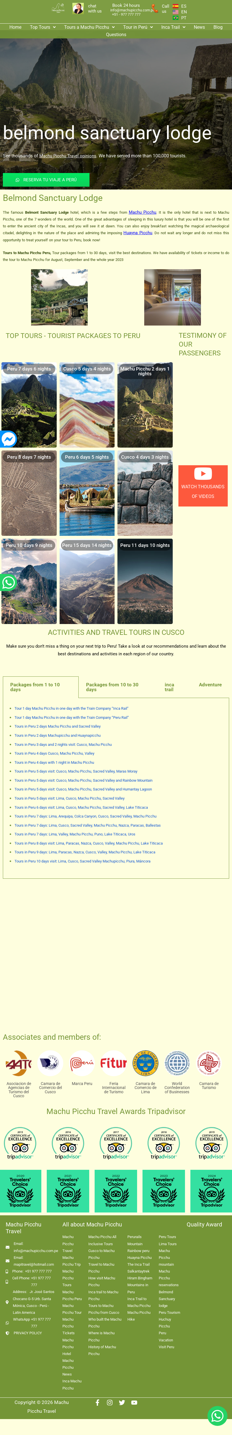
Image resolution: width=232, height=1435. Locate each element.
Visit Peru (166, 1347)
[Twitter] (122, 1402)
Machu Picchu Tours (68, 1278)
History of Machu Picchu (102, 1350)
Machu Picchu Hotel (68, 1347)
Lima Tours (168, 1244)
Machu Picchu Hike (138, 1315)
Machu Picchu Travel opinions (67, 155)
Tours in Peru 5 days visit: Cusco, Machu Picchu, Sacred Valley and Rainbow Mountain (83, 780)
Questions (116, 34)
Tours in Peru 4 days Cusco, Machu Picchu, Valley (54, 753)
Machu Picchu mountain (166, 1258)
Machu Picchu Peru (72, 1295)
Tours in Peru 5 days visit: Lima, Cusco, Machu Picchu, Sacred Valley (70, 798)
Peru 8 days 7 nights (29, 457)
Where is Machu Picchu (101, 1336)
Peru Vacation (166, 1336)
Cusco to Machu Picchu (101, 1254)
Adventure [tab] (210, 684)
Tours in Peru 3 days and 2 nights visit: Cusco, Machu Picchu (63, 744)
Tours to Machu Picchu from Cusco (103, 1309)
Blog (218, 27)
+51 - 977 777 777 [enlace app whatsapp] (126, 14)
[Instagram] (110, 1402)
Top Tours (43, 27)
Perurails (134, 1237)
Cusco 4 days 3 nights (145, 457)
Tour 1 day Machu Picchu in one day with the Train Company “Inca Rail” (72, 708)
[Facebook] (97, 1402)
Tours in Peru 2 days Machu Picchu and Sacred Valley (58, 726)
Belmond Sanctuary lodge (167, 1299)
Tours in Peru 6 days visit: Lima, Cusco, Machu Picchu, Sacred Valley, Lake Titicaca (81, 807)
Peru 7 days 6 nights (29, 369)
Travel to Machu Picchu (101, 1267)
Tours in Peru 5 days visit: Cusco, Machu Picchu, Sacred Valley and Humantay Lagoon (83, 789)
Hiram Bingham (139, 1278)
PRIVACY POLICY (28, 1333)
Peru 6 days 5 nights (87, 457)
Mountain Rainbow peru (138, 1247)
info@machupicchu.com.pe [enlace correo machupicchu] (132, 10)
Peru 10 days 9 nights (29, 545)
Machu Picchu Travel (68, 1244)
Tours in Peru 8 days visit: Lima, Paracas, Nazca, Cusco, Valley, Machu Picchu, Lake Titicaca (89, 843)
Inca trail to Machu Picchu (103, 1295)
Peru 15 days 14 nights (87, 545)
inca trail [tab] (169, 687)
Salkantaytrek (138, 1271)
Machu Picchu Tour (72, 1309)
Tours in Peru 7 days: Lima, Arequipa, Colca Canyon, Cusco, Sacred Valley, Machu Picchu (85, 816)
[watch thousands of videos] (203, 473)
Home (15, 27)
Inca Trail (173, 27)
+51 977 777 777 (38, 1271)
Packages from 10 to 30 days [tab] (112, 687)
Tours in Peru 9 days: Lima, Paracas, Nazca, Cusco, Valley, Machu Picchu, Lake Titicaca (85, 852)
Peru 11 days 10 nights (145, 545)
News (199, 27)
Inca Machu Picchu (72, 1384)
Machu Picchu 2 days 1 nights (145, 371)
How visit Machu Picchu (101, 1281)
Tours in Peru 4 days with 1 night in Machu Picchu (54, 762)
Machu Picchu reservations (169, 1278)
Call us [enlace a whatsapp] (165, 9)
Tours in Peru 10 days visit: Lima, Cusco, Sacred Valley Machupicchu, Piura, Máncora (82, 861)
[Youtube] (134, 1402)
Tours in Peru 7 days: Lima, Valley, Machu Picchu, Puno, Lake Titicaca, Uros (75, 834)
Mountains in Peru (137, 1288)
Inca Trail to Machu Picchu (138, 1302)
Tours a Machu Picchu (89, 27)
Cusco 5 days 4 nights (87, 369)
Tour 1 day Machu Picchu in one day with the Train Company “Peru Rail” (72, 717)
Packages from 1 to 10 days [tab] (35, 687)
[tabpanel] (116, 788)
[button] (43, 27)
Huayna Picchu (137, 232)
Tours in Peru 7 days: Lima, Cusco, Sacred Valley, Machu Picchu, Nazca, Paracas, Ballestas (88, 825)
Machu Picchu (142, 212)
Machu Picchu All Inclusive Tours (102, 1240)
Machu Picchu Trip (71, 1261)
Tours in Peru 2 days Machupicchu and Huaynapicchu (58, 735)
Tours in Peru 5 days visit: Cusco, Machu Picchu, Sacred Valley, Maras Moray (76, 771)
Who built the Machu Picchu (104, 1322)
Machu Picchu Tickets (68, 1326)
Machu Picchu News (68, 1367)
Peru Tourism (169, 1312)
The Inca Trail (138, 1264)
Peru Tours (167, 1237)
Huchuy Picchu (165, 1322)
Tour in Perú (138, 27)
